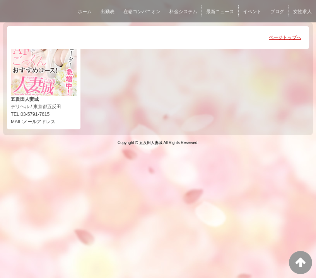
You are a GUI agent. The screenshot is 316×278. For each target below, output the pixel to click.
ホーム (85, 11)
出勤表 (107, 11)
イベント (252, 11)
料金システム (183, 11)
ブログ (277, 11)
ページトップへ (285, 37)
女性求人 (302, 11)
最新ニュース (220, 11)
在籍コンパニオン (142, 11)
